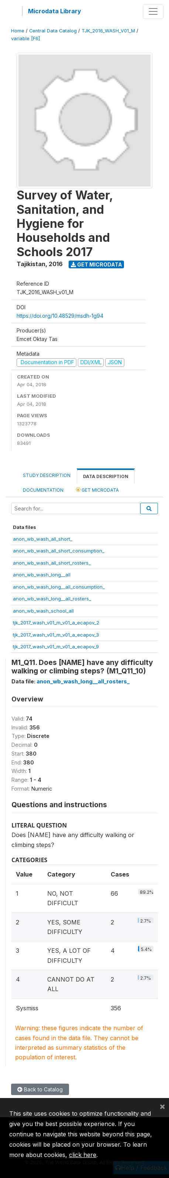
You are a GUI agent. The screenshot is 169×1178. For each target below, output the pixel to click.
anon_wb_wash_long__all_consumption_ (59, 587)
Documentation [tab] (43, 490)
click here (82, 1154)
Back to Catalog (40, 1089)
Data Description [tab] (105, 476)
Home (17, 31)
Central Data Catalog (53, 31)
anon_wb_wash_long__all (41, 575)
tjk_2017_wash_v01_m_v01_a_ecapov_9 (56, 646)
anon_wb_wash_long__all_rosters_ (52, 599)
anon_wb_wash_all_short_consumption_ (58, 551)
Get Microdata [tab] (97, 490)
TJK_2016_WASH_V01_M (108, 31)
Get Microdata (96, 264)
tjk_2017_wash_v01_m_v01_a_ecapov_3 (56, 635)
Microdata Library (54, 11)
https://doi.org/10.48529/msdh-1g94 (60, 316)
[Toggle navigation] (153, 11)
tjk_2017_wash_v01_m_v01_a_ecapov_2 (56, 622)
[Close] (162, 1106)
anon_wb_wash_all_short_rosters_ (52, 563)
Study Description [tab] (46, 475)
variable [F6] (25, 38)
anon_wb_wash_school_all (43, 611)
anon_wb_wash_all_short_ (42, 539)
